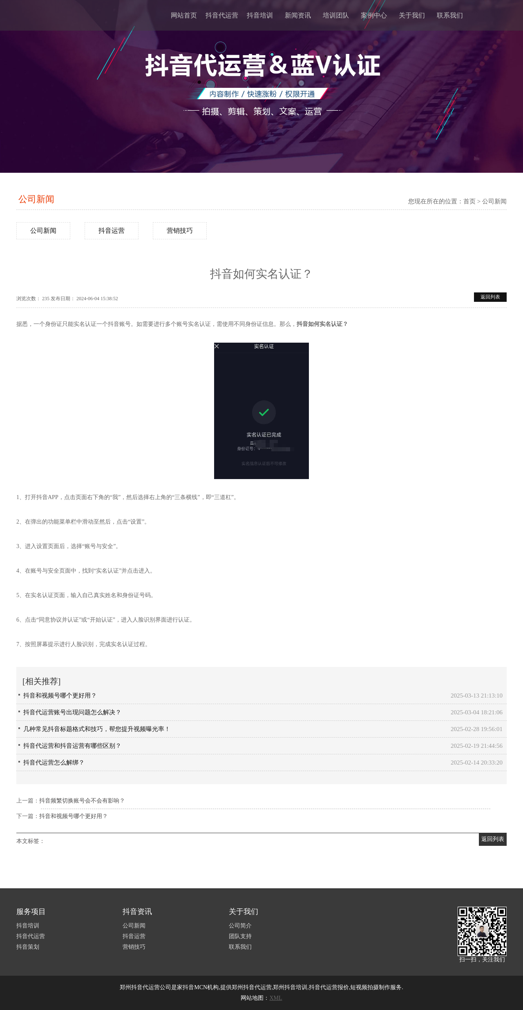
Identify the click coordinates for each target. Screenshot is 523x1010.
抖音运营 (111, 230)
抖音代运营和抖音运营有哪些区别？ (72, 745)
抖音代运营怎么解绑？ (54, 762)
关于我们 (412, 15)
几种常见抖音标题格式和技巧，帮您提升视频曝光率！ (96, 729)
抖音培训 (260, 15)
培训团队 (336, 15)
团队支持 (240, 936)
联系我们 (450, 15)
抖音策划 (27, 947)
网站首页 (184, 15)
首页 (469, 201)
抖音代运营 (222, 15)
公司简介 (240, 926)
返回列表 (490, 297)
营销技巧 (180, 230)
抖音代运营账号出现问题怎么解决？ (72, 712)
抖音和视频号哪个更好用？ (60, 695)
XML (275, 998)
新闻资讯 (298, 15)
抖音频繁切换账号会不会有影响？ (82, 801)
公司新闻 (36, 199)
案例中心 (374, 15)
